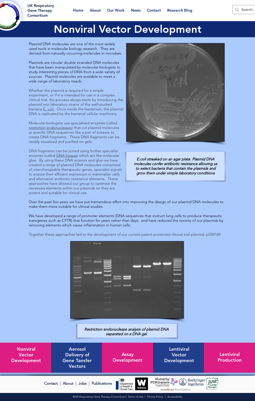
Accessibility (174, 396)
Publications (102, 383)
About (68, 383)
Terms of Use (135, 396)
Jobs (82, 383)
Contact (51, 383)
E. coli (48, 109)
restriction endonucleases (50, 127)
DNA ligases (66, 155)
